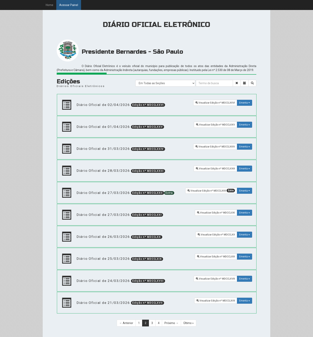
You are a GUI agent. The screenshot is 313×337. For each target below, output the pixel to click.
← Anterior (126, 323)
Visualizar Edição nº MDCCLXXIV (215, 146)
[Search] (196, 79)
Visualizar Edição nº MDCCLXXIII (215, 168)
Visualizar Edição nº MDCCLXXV (215, 124)
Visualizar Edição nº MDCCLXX (216, 234)
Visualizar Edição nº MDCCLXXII (211, 190)
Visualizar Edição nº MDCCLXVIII (215, 278)
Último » (188, 323)
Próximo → (171, 323)
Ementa (244, 102)
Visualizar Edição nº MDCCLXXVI (215, 102)
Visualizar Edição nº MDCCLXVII (215, 300)
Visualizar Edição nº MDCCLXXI (216, 212)
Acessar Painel (68, 5)
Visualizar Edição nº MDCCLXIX (216, 256)
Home (49, 5)
